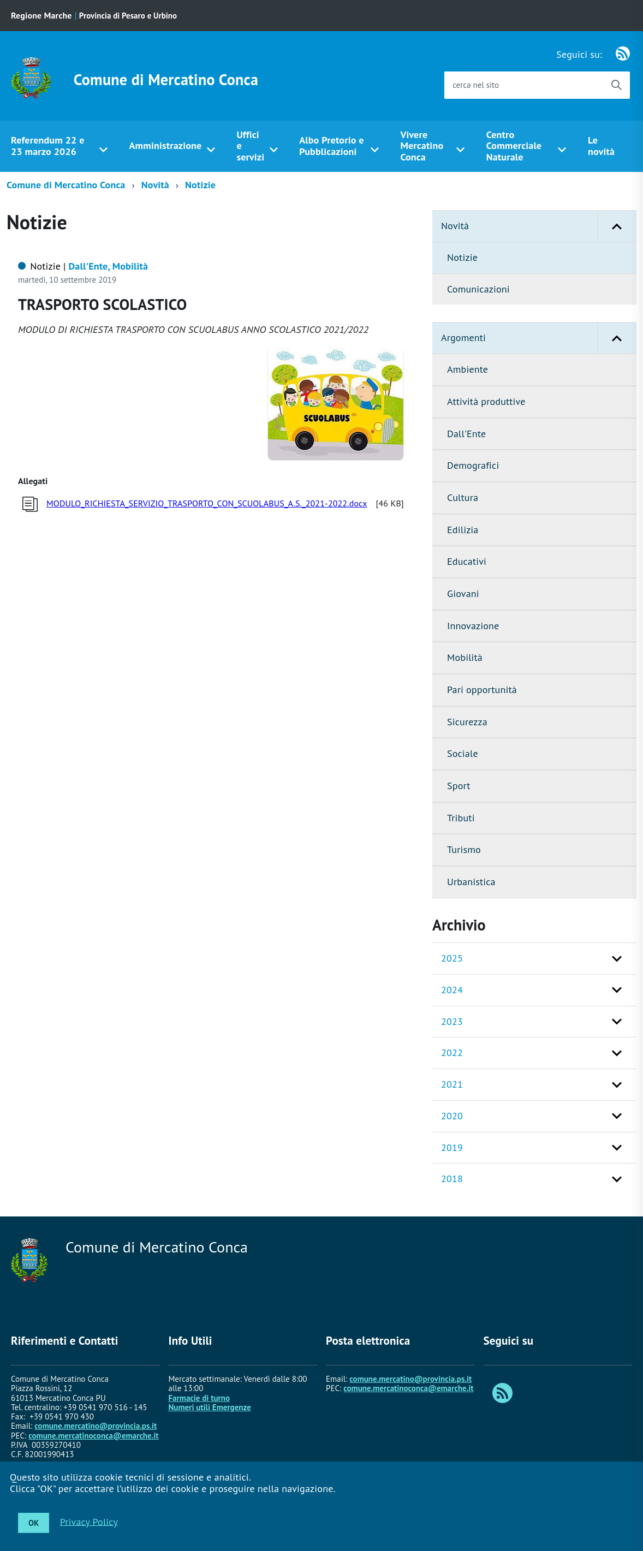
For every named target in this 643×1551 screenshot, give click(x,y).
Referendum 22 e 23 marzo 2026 (47, 146)
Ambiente (467, 369)
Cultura (462, 497)
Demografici (473, 465)
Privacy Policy (89, 1521)
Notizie (200, 184)
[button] (616, 226)
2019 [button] (452, 1147)
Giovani (463, 593)
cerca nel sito (476, 85)
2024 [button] (452, 989)
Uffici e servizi (250, 145)
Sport (459, 785)
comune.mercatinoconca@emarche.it (93, 1435)
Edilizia (462, 529)
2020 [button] (452, 1115)
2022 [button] (452, 1052)
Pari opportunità (482, 689)
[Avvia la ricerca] (616, 85)
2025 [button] (452, 958)
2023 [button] (452, 1021)
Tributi (461, 818)
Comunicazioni (478, 289)
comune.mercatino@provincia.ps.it (95, 1426)
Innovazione (473, 625)
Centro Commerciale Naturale (514, 145)
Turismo (464, 849)
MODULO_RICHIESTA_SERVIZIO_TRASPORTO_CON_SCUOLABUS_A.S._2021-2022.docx (206, 503)
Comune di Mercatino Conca (166, 79)
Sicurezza (467, 721)
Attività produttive (486, 401)
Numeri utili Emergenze (210, 1407)
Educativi (466, 561)
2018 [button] (452, 1178)
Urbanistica (471, 881)
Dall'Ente (466, 433)
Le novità (601, 146)
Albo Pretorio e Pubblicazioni (331, 146)
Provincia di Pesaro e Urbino (128, 15)
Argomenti (538, 338)
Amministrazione (165, 145)
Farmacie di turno (199, 1398)
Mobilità (465, 657)
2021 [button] (452, 1084)
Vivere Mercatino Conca (421, 145)
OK (33, 1523)
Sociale (462, 753)
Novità (155, 184)
